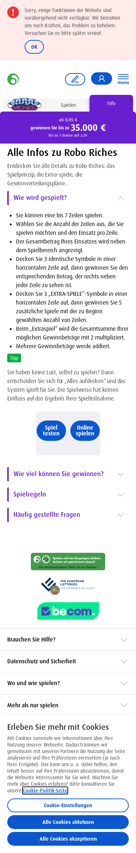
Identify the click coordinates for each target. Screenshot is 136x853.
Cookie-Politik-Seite (45, 790)
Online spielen (85, 430)
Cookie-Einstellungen (68, 805)
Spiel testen (51, 430)
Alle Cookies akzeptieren (68, 839)
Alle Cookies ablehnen (68, 822)
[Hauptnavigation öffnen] (123, 79)
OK (34, 47)
